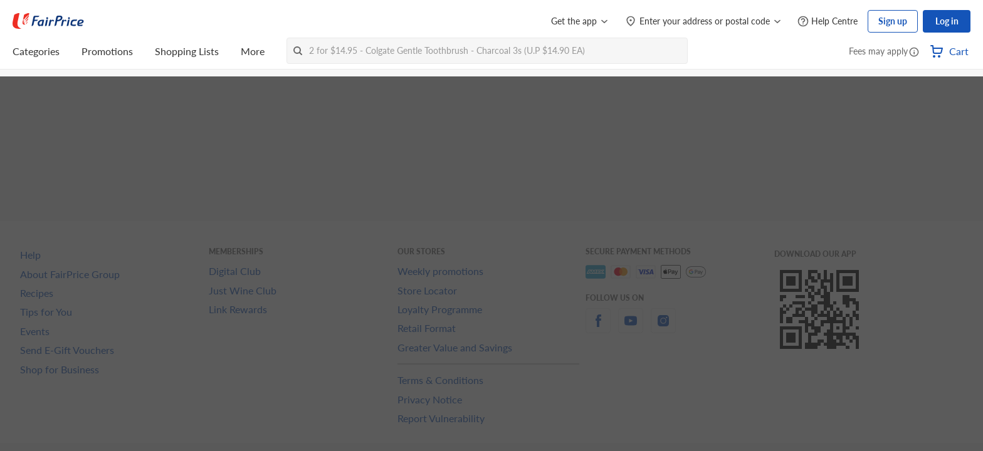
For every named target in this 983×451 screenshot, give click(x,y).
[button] (914, 52)
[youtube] (630, 328)
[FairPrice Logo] (48, 21)
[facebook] (598, 328)
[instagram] (663, 328)
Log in (947, 21)
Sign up (892, 21)
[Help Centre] (827, 22)
